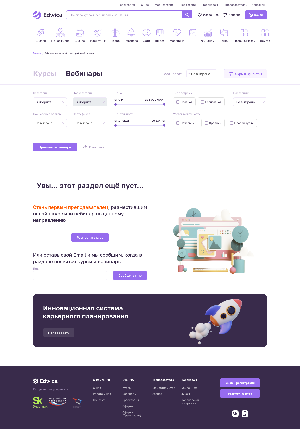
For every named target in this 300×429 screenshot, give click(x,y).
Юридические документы (51, 389)
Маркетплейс (164, 4)
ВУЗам (185, 393)
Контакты (258, 4)
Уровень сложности (187, 114)
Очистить (96, 147)
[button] (245, 73)
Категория (40, 93)
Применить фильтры (55, 147)
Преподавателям (236, 4)
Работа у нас (102, 393)
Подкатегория (83, 93)
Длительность (124, 114)
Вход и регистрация (240, 383)
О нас (145, 4)
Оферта (127, 406)
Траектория (126, 4)
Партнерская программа (190, 401)
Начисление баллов (47, 114)
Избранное (208, 14)
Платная (186, 102)
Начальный (188, 123)
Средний (215, 123)
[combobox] (201, 73)
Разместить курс (90, 237)
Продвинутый (244, 123)
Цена (118, 93)
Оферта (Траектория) (131, 414)
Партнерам (210, 4)
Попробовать (59, 332)
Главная (37, 53)
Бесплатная (213, 102)
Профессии (188, 4)
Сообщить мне (130, 275)
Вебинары (84, 73)
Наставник (241, 93)
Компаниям (189, 387)
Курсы (44, 73)
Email (37, 269)
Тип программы (184, 93)
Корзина (232, 14)
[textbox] (47, 102)
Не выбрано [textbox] (200, 74)
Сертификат (81, 114)
